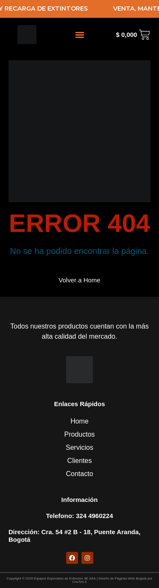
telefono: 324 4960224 (79, 515)
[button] (79, 35)
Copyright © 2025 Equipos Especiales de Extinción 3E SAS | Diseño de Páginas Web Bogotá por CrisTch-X (79, 580)
